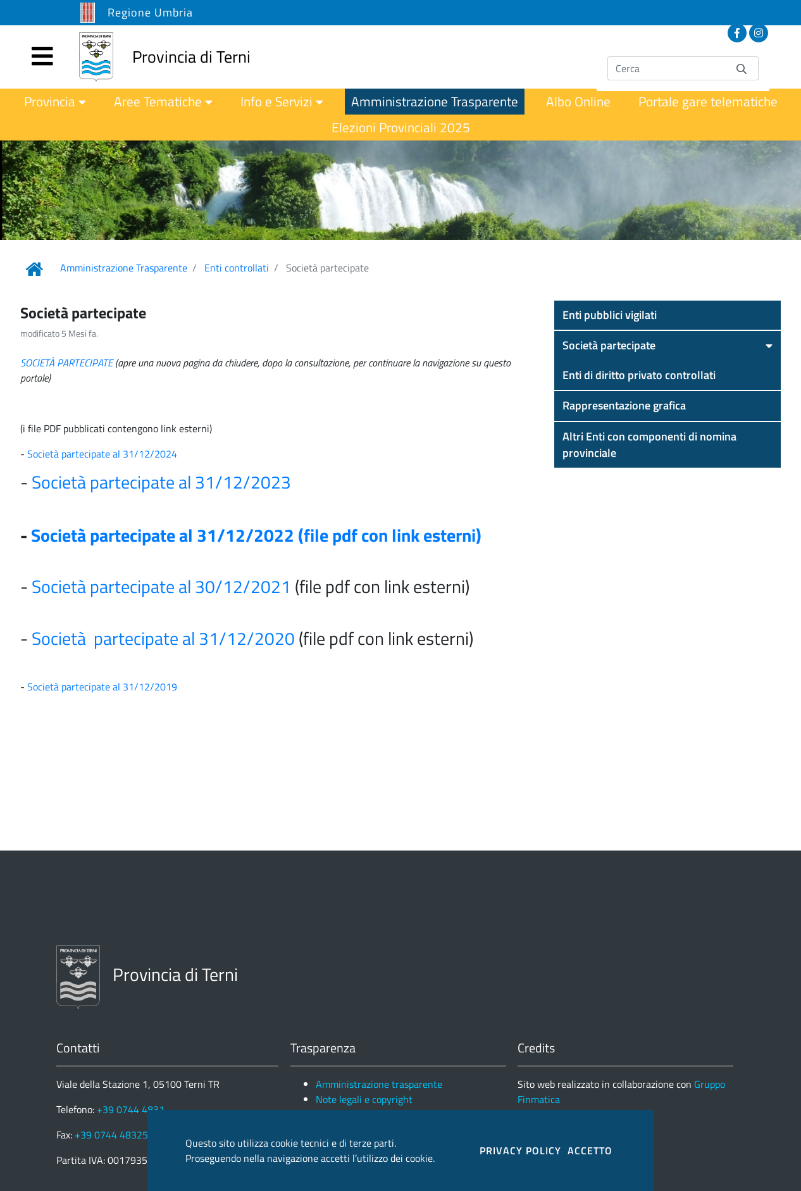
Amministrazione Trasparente (123, 267)
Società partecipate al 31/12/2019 (102, 686)
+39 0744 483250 (114, 1134)
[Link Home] (34, 269)
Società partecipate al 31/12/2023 (161, 482)
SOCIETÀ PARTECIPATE (66, 362)
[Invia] (742, 68)
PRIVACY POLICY (520, 1150)
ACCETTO (590, 1150)
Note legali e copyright (364, 1099)
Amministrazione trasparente (379, 1084)
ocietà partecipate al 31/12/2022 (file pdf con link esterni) (260, 535)
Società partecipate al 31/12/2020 (163, 638)
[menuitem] (55, 102)
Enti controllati (236, 267)
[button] (667, 315)
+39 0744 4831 (131, 1109)
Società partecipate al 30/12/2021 (161, 586)
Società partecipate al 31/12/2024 (103, 453)
